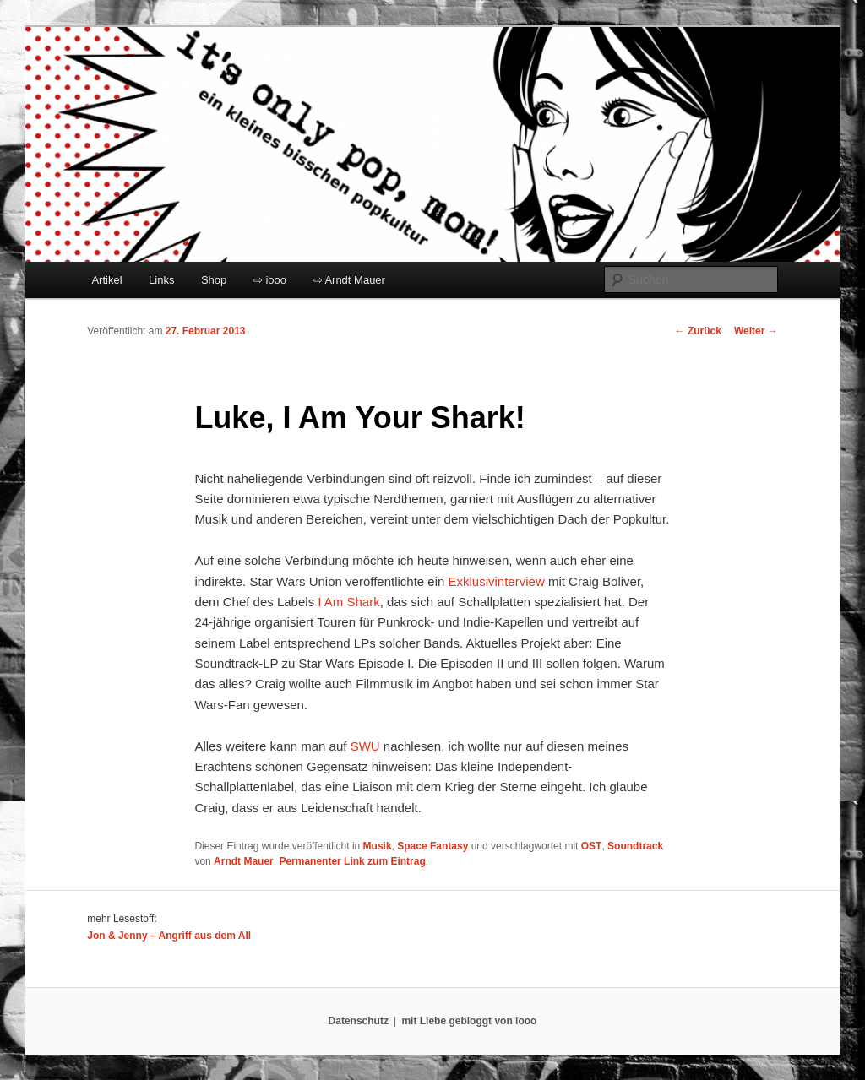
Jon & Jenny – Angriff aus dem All (169, 936)
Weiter (756, 331)
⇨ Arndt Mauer (349, 280)
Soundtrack (635, 846)
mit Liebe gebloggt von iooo (468, 1021)
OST (591, 846)
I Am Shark (348, 601)
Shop (213, 280)
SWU (365, 746)
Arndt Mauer (244, 861)
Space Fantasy (432, 846)
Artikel (106, 280)
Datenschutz (359, 1021)
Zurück (698, 331)
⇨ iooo (269, 280)
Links (161, 280)
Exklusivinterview (497, 581)
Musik (377, 846)
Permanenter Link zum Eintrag (352, 861)
